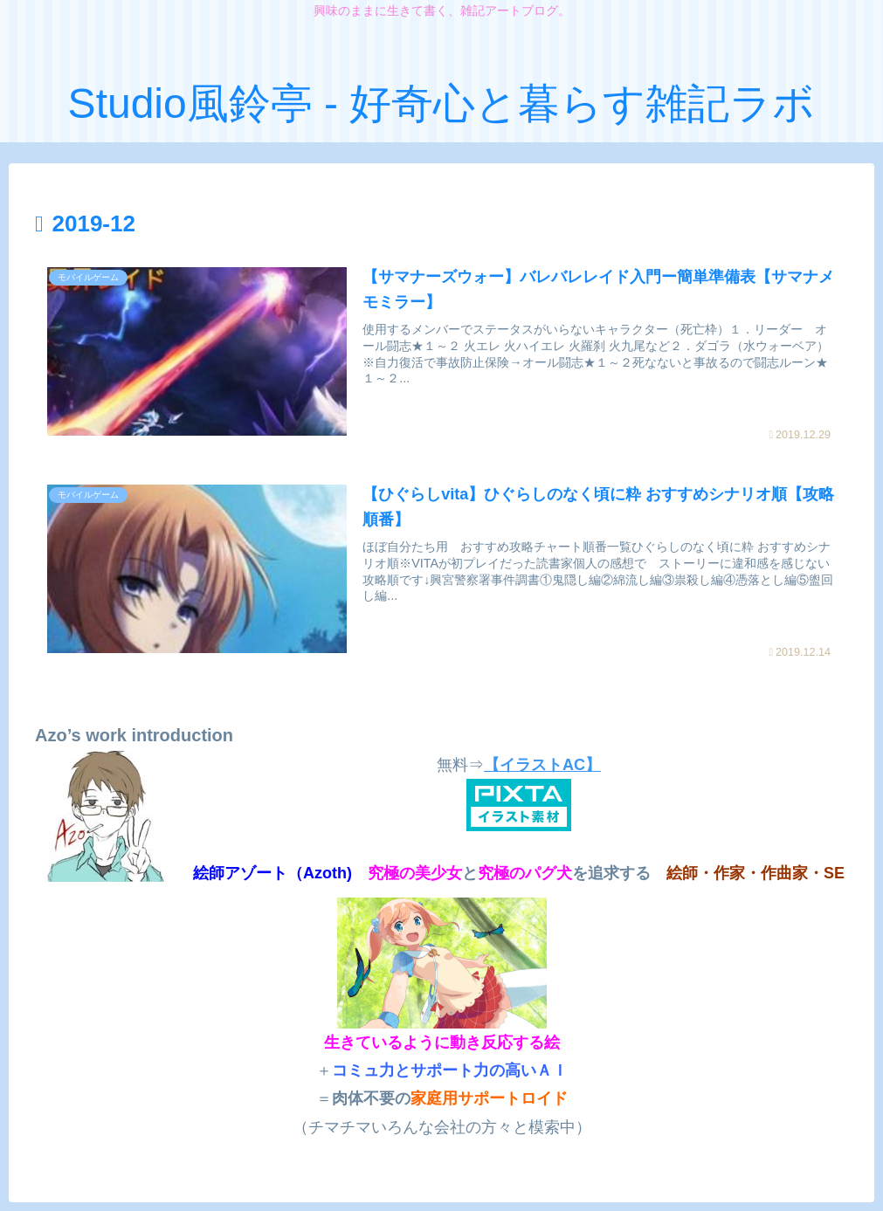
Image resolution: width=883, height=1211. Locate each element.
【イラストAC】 (542, 765)
